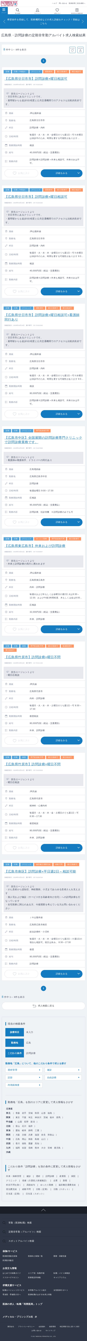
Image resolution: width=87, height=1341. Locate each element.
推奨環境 (52, 1326)
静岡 (30, 1130)
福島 (50, 1113)
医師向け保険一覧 (35, 1256)
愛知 (18, 1130)
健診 (49, 1070)
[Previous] (4, 21)
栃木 (52, 1117)
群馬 (58, 1117)
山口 (43, 1139)
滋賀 (37, 1135)
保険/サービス (10, 1251)
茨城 (46, 1117)
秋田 (37, 1113)
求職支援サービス (12, 1285)
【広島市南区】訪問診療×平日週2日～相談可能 (40, 871)
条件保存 (80, 48)
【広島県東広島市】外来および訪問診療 (35, 546)
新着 (65, 1180)
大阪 (18, 1135)
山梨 (20, 1122)
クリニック (11, 1180)
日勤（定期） (42, 1189)
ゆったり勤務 (46, 1185)
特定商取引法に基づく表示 (70, 1326)
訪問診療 (50, 1176)
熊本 (37, 1148)
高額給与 (31, 1185)
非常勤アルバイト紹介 (37, 1290)
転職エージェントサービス (13, 1290)
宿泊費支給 (11, 1189)
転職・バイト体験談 (62, 1273)
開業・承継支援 (60, 1256)
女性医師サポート (61, 1290)
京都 (24, 1135)
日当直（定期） (13, 1194)
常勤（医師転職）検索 (20, 1222)
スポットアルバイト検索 (21, 1241)
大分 (43, 1148)
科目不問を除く (13, 1185)
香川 (18, 1143)
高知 (37, 1143)
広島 (18, 1139)
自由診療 (51, 1077)
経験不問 (26, 1189)
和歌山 (51, 1135)
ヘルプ (54, 3)
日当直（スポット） (35, 1194)
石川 (24, 1126)
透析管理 (12, 1070)
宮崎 (50, 1148)
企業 (55, 1180)
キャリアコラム (60, 1277)
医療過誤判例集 (34, 1277)
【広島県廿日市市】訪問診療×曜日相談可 (36, 78)
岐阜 (24, 1130)
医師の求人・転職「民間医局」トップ (22, 1304)
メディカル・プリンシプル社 (18, 1316)
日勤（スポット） (62, 1189)
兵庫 (30, 1135)
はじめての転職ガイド (12, 1273)
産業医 (62, 1176)
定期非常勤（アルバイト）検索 (24, 1231)
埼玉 (30, 1117)
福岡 (18, 1148)
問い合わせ (63, 3)
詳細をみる (62, 173)
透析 (38, 1176)
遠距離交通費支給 (67, 1185)
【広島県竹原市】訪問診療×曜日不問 (33, 657)
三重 (37, 1130)
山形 (43, 1113)
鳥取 (30, 1139)
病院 (73, 1176)
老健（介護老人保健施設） (35, 1180)
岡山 (24, 1139)
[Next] (82, 21)
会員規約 (42, 1326)
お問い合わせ (36, 1330)
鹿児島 (57, 1148)
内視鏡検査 (14, 1085)
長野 (26, 1122)
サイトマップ (50, 1330)
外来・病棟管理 (13, 1176)
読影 (10, 1077)
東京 (18, 1117)
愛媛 (30, 1143)
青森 (18, 1113)
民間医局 (9, 4)
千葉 (24, 1117)
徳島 (24, 1143)
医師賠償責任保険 (10, 1256)
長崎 (30, 1148)
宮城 (30, 1113)
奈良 (43, 1135)
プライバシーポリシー (26, 1326)
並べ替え (72, 48)
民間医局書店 (8, 1260)
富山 (18, 1126)
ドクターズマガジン (11, 1277)
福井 (30, 1126)
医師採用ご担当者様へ (77, 3)
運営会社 (10, 1326)
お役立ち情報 (10, 1268)
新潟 (33, 1122)
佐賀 (24, 1148)
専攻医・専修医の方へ (12, 1294)
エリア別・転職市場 (36, 1273)
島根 (37, 1139)
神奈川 (38, 1117)
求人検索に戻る (46, 1005)
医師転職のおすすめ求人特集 (40, 1294)
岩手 (24, 1113)
